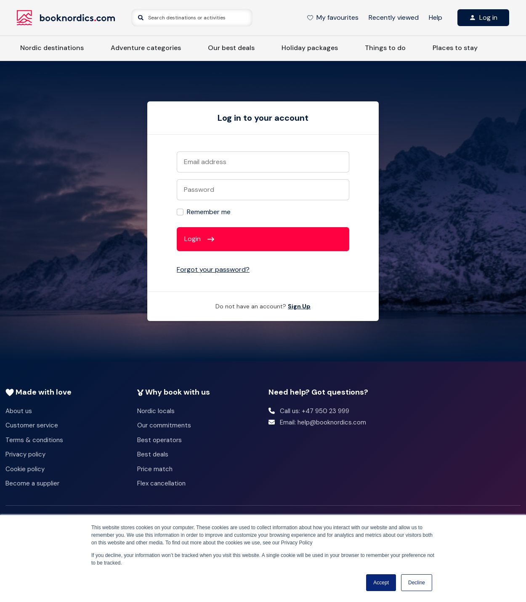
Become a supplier (32, 483)
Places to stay (455, 47)
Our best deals (231, 47)
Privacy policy (25, 454)
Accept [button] (381, 583)
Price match (155, 469)
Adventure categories (146, 47)
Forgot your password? (213, 269)
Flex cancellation (161, 483)
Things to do (385, 47)
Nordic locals (156, 411)
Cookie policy (25, 469)
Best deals (152, 454)
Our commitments (164, 425)
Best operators (159, 440)
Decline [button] (416, 583)
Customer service (31, 425)
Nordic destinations (52, 47)
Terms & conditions (34, 440)
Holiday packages (310, 47)
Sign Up (299, 306)
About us (18, 411)
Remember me (209, 211)
